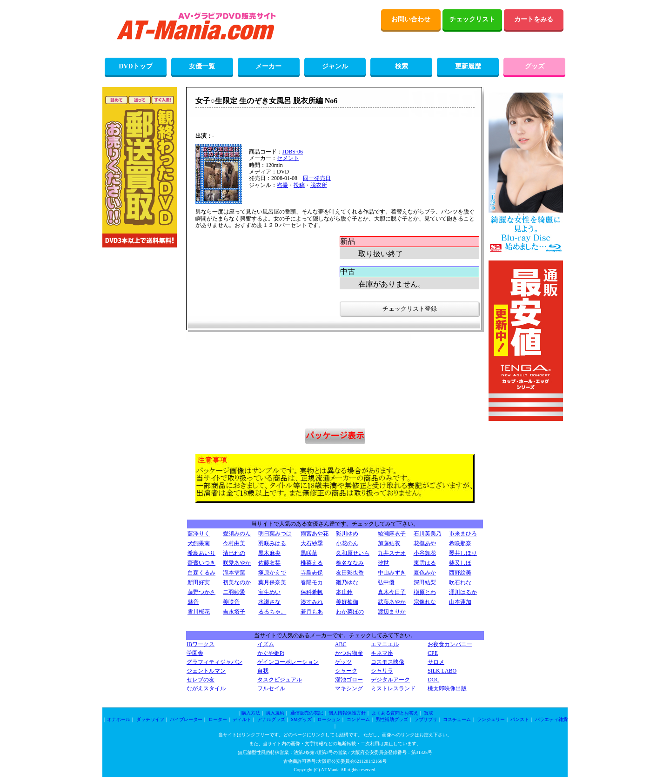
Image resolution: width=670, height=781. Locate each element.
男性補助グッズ (391, 719)
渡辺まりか (392, 611)
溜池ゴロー (349, 679)
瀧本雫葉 (234, 572)
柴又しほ (460, 563)
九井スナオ (392, 553)
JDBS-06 (292, 151)
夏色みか (425, 572)
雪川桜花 (199, 611)
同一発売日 (317, 178)
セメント (288, 158)
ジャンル (335, 66)
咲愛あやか (237, 563)
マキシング (349, 688)
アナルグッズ (271, 719)
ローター (217, 719)
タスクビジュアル (279, 679)
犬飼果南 (199, 543)
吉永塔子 (234, 611)
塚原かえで (272, 572)
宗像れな (425, 602)
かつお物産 (349, 653)
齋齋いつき (201, 563)
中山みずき (392, 572)
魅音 (193, 602)
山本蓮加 (460, 602)
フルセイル (271, 688)
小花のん (347, 543)
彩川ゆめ (347, 533)
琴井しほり (463, 553)
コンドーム (358, 719)
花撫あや (425, 543)
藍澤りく (199, 533)
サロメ (436, 662)
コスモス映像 (387, 662)
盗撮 (282, 185)
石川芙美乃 (428, 533)
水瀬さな (269, 602)
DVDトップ (135, 66)
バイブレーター (186, 719)
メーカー (268, 66)
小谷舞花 (425, 553)
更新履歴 (468, 66)
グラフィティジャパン (214, 662)
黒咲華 (309, 553)
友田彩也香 (350, 572)
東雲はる (425, 563)
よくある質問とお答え (395, 712)
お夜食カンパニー (450, 644)
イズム (265, 644)
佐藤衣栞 (269, 563)
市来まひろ (463, 533)
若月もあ (312, 611)
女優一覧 (202, 66)
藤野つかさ (201, 592)
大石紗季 (312, 543)
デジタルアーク (390, 679)
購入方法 (250, 712)
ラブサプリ (425, 719)
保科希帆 (312, 592)
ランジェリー (491, 719)
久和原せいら (352, 553)
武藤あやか (392, 602)
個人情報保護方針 (347, 712)
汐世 (383, 563)
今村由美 (234, 543)
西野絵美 (460, 572)
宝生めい (269, 592)
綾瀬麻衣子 (392, 533)
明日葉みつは (275, 533)
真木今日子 (392, 592)
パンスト (519, 719)
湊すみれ (312, 602)
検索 (401, 66)
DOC (433, 679)
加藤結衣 (389, 543)
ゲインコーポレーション (288, 662)
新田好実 (199, 582)
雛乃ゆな (347, 582)
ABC (341, 644)
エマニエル (385, 644)
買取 (428, 712)
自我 (262, 671)
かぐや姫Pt (270, 653)
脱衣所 (318, 185)
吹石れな (460, 582)
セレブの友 (200, 679)
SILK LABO (442, 671)
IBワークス (200, 644)
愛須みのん (237, 533)
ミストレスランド (393, 688)
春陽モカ (312, 582)
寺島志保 (312, 572)
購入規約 (275, 712)
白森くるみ (201, 572)
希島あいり (201, 553)
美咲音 (231, 602)
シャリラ (382, 671)
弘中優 (386, 582)
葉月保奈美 (272, 582)
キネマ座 (382, 653)
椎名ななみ (350, 563)
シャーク (346, 671)
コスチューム (457, 719)
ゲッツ (343, 662)
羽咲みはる (272, 543)
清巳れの (234, 553)
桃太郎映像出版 (447, 688)
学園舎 (195, 653)
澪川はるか (463, 592)
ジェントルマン (206, 671)
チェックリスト (472, 19)
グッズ (534, 66)
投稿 (299, 185)
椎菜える (312, 563)
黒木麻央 (269, 553)
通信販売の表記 (306, 712)
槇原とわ (425, 592)
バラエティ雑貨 (551, 719)
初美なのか (237, 582)
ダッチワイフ (150, 719)
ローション (329, 719)
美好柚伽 (347, 602)
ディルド (242, 719)
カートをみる (533, 19)
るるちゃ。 (272, 611)
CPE (433, 653)
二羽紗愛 (234, 592)
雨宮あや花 (314, 533)
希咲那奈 (460, 543)
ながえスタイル (206, 688)
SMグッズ (301, 719)
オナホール (118, 719)
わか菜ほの (350, 611)
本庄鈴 (344, 592)
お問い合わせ (410, 19)
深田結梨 (425, 582)
